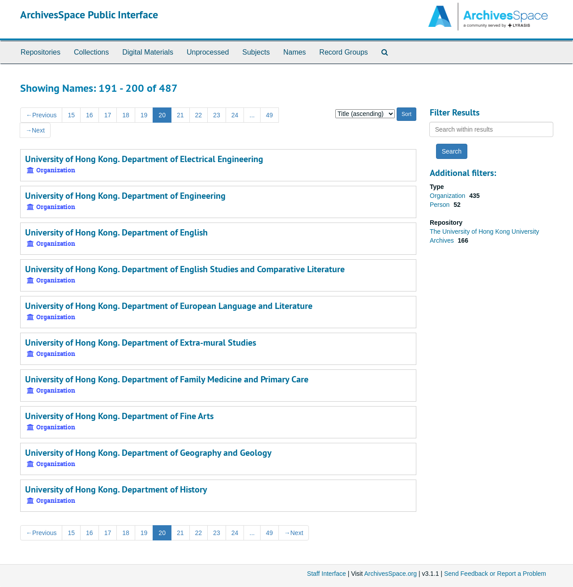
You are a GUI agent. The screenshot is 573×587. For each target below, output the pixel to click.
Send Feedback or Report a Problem (495, 573)
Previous (41, 115)
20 (162, 115)
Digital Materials (147, 52)
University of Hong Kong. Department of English (116, 232)
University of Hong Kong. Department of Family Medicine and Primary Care (166, 379)
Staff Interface (326, 573)
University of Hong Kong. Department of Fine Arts (119, 416)
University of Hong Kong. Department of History (116, 489)
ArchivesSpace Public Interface (89, 14)
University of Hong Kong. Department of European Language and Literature (168, 306)
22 (198, 115)
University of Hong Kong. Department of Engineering (125, 195)
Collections (91, 52)
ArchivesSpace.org (390, 573)
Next (35, 130)
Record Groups (343, 52)
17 (107, 115)
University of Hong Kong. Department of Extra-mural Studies (140, 342)
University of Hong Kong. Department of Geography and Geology (148, 452)
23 (216, 115)
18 (125, 115)
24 (235, 115)
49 (269, 115)
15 (71, 115)
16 (89, 115)
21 (180, 115)
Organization (448, 195)
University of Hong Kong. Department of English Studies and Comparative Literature (185, 269)
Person (440, 204)
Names (294, 52)
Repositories (40, 52)
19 (144, 115)
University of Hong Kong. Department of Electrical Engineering (144, 159)
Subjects (255, 52)
